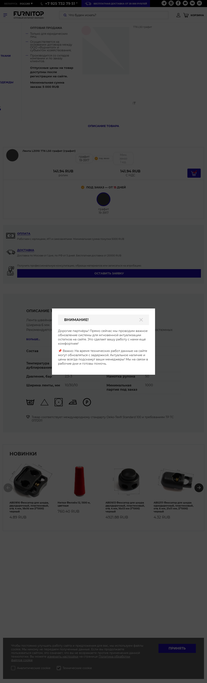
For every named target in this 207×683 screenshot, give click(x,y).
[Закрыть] (141, 320)
